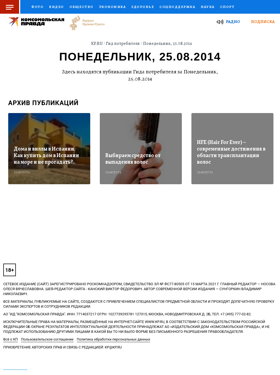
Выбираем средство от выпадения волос (133, 158)
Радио (233, 21)
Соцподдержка (177, 6)
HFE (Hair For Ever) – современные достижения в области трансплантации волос (231, 152)
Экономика (112, 6)
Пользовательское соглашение (47, 339)
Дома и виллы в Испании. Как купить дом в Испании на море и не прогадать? (46, 155)
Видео (56, 6)
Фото (37, 6)
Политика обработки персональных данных (113, 339)
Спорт (227, 6)
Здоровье (142, 6)
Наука (208, 6)
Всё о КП (10, 339)
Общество (81, 6)
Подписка (263, 21)
